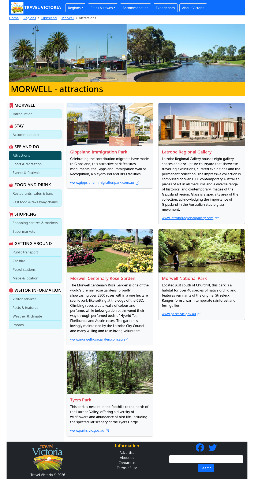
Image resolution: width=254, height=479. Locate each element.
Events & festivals (26, 172)
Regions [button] (74, 7)
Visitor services (24, 299)
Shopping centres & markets (35, 222)
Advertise (127, 452)
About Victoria (193, 7)
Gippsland (49, 18)
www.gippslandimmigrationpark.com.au (104, 182)
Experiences (165, 7)
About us (127, 457)
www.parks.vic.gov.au (181, 314)
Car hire (19, 261)
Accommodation (136, 7)
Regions (29, 18)
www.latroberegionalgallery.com (190, 218)
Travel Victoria (36, 8)
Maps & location (25, 278)
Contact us (127, 462)
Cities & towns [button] (101, 7)
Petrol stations (24, 269)
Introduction (23, 114)
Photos (18, 325)
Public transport (25, 252)
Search (206, 468)
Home (14, 18)
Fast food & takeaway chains (35, 202)
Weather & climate (27, 316)
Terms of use (127, 467)
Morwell (67, 18)
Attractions (21, 155)
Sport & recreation (27, 164)
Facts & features (25, 307)
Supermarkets (24, 231)
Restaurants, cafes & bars (33, 193)
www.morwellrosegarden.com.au (99, 339)
